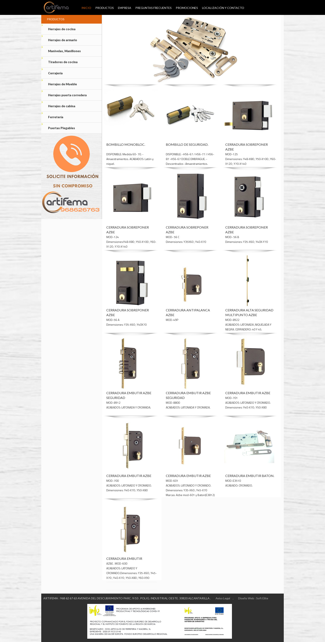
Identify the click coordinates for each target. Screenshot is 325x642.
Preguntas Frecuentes (153, 7)
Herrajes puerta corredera (64, 93)
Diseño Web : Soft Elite (253, 598)
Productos (104, 7)
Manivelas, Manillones (61, 49)
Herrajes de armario (59, 38)
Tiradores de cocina (59, 60)
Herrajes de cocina (58, 27)
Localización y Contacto (223, 7)
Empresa (124, 7)
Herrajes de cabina (58, 104)
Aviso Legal (223, 598)
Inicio (83, 7)
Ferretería (52, 115)
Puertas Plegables (58, 127)
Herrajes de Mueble (59, 82)
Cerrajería (52, 71)
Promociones (187, 7)
